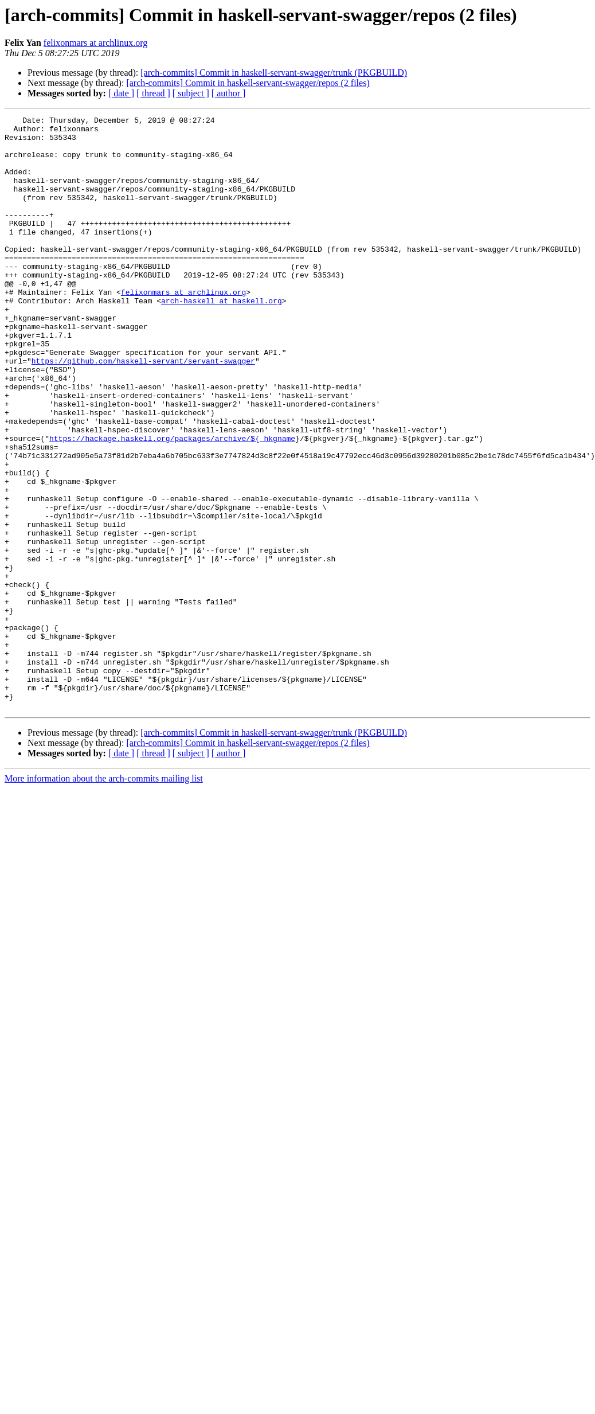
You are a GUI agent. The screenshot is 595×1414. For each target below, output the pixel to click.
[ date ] (121, 93)
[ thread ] (153, 93)
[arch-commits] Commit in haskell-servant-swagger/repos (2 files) (247, 83)
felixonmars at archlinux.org (95, 43)
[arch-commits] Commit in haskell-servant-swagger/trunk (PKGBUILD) (273, 72)
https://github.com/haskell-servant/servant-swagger (143, 410)
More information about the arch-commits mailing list (104, 897)
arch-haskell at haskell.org (221, 338)
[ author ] (229, 93)
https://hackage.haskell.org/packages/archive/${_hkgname (172, 503)
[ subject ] (191, 93)
